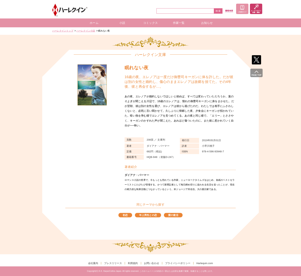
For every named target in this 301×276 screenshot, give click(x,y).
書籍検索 (229, 11)
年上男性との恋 (148, 215)
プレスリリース (113, 263)
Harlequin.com (204, 263)
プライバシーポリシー (177, 263)
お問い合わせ (151, 263)
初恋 (125, 215)
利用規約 (133, 263)
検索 (218, 11)
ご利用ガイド (242, 9)
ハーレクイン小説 (85, 30)
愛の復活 (173, 215)
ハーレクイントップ (62, 30)
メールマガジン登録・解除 (256, 9)
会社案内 (93, 263)
